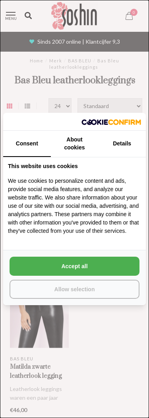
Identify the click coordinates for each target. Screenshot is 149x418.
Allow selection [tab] (74, 289)
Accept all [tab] (74, 266)
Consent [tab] (27, 143)
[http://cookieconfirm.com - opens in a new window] (111, 122)
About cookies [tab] (74, 143)
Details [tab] (122, 143)
